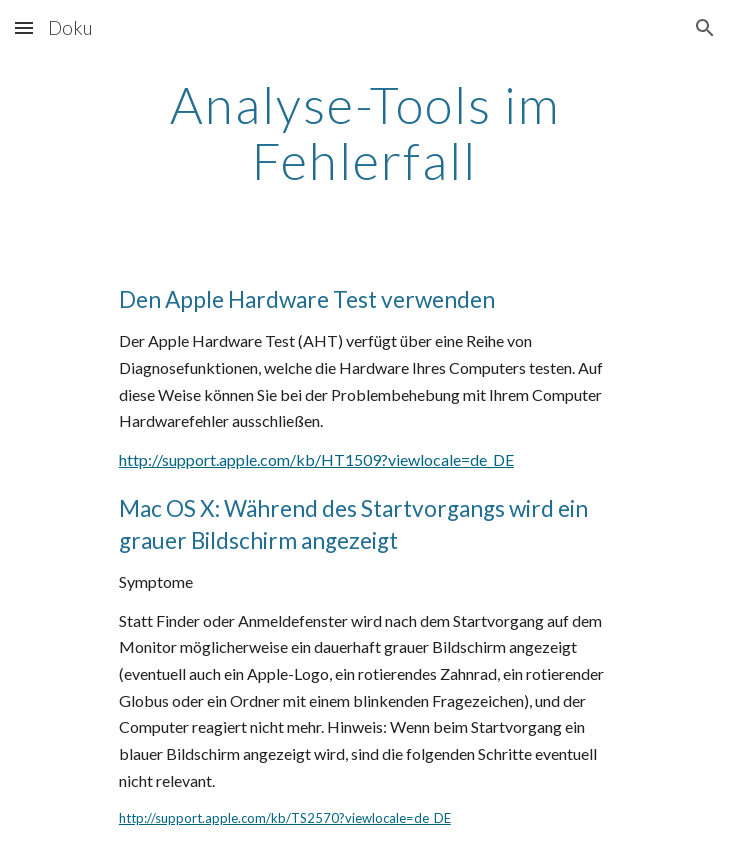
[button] (24, 27)
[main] (364, 132)
